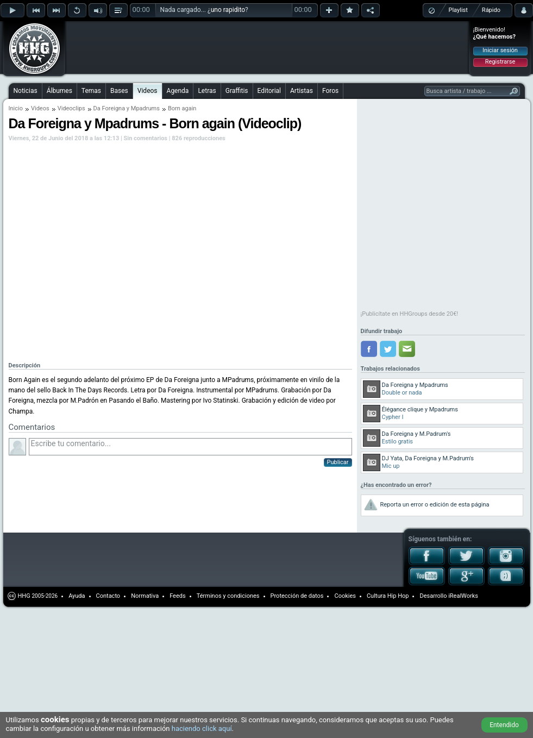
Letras (207, 91)
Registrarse (500, 61)
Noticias (25, 91)
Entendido (504, 725)
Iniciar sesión (500, 50)
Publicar (338, 462)
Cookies (344, 595)
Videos (147, 91)
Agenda (178, 91)
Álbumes (59, 91)
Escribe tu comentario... (190, 446)
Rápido (491, 10)
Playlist (458, 10)
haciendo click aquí (202, 728)
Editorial (269, 91)
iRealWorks (463, 595)
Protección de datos (297, 595)
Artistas (301, 91)
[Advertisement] (137, 39)
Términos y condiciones (228, 595)
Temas (91, 91)
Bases (119, 91)
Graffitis (236, 91)
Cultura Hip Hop (388, 595)
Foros (330, 91)
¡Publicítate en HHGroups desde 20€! (410, 313)
